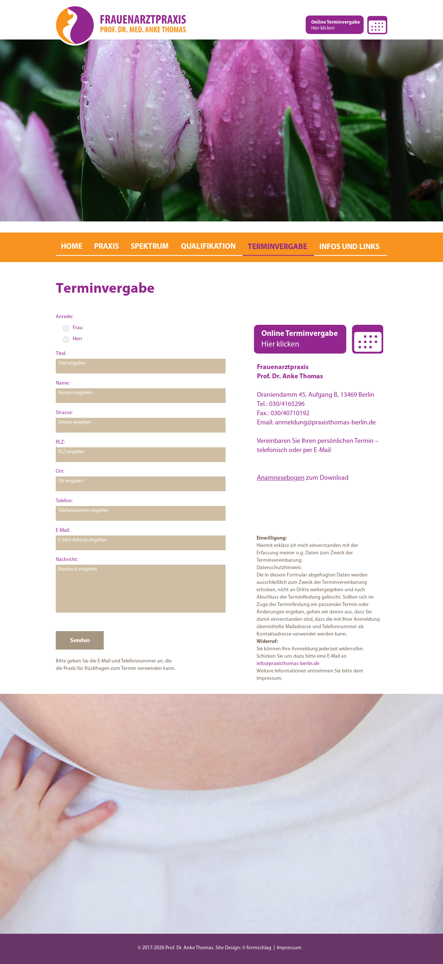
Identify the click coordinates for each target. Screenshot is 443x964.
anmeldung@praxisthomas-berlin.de (325, 422)
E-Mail (322, 450)
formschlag (259, 948)
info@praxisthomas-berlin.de (288, 664)
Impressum (289, 948)
